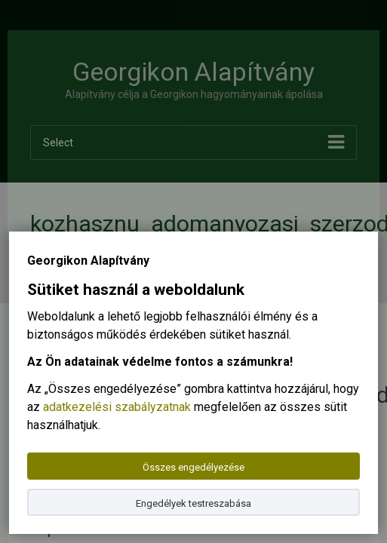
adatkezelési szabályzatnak (117, 407)
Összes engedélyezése (193, 467)
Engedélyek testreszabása (193, 503)
